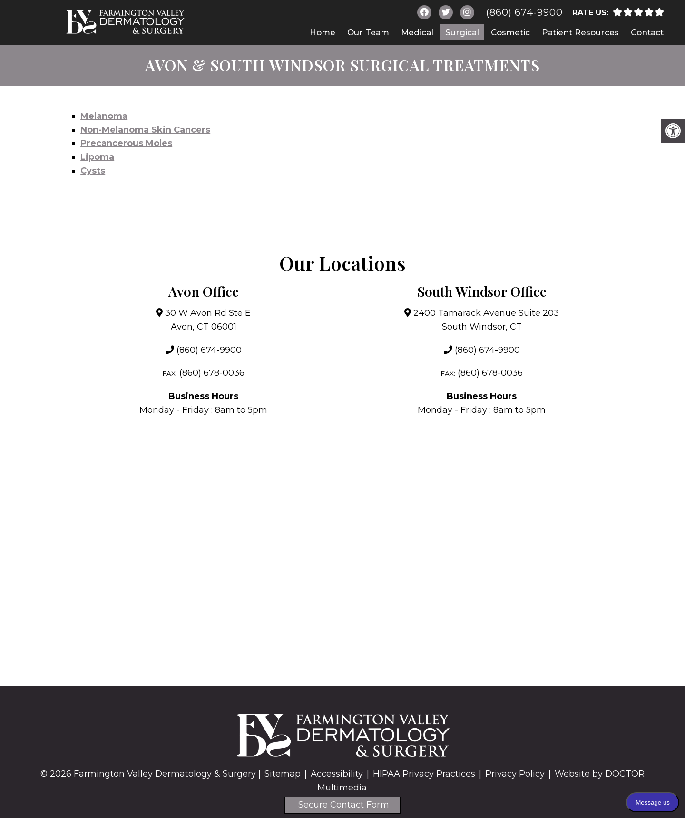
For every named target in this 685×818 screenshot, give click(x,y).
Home (322, 32)
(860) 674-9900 (524, 12)
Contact (647, 32)
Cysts (92, 171)
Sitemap (282, 774)
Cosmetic (510, 32)
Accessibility (337, 774)
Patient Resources (580, 32)
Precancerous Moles (126, 143)
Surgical (462, 32)
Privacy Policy (515, 774)
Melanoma (103, 116)
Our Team (368, 32)
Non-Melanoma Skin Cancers (145, 130)
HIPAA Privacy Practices (424, 774)
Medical (417, 32)
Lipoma (97, 157)
